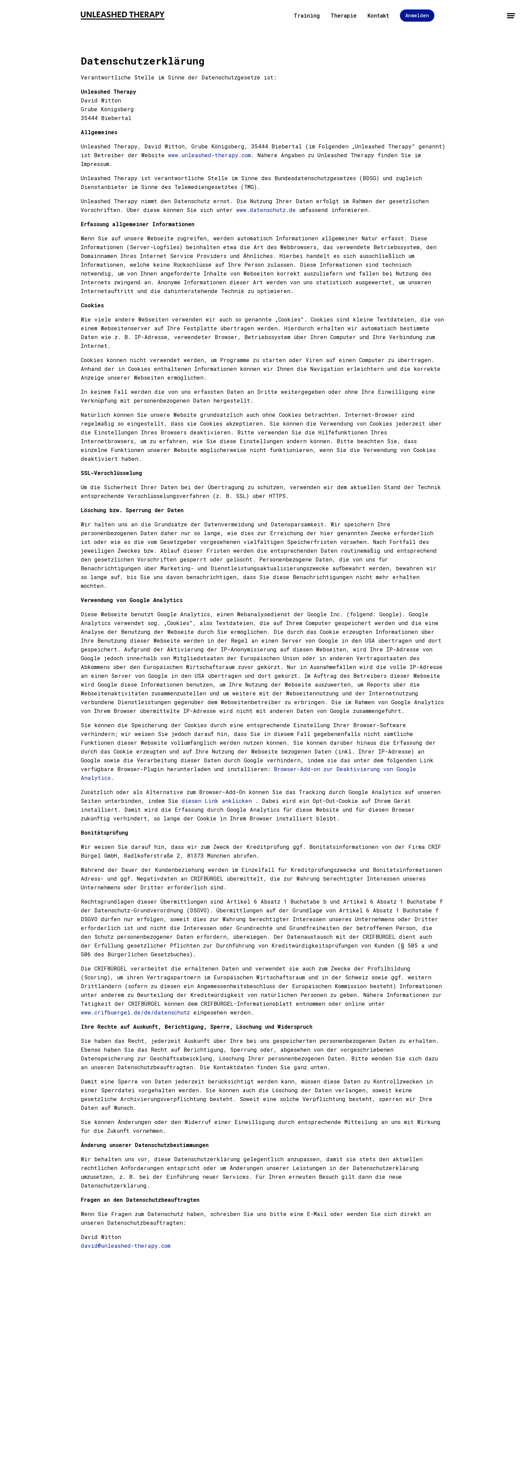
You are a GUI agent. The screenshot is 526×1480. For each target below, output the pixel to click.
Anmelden (417, 15)
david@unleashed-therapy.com (125, 1245)
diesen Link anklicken (217, 800)
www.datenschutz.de (266, 209)
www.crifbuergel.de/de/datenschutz (135, 1012)
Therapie (344, 15)
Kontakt (378, 15)
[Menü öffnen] (511, 15)
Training (307, 15)
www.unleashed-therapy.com (209, 155)
